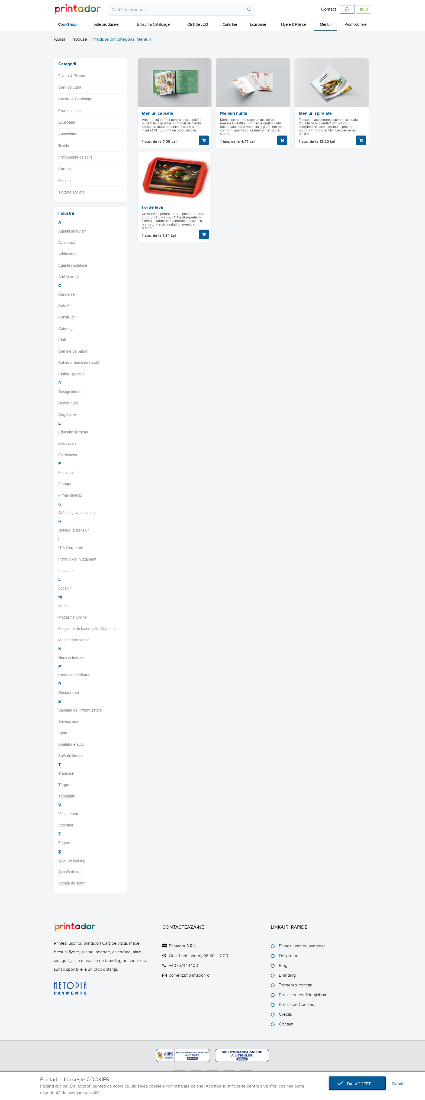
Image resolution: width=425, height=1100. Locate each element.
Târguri (64, 785)
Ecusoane (258, 24)
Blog (283, 965)
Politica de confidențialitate (303, 995)
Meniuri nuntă (233, 113)
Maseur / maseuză (73, 640)
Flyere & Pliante (293, 24)
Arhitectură (67, 254)
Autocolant (67, 134)
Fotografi (65, 484)
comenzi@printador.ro (189, 975)
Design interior (70, 392)
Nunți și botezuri (71, 657)
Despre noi (289, 956)
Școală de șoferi (71, 883)
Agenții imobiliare (72, 265)
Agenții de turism (72, 231)
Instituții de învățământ (77, 559)
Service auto (68, 721)
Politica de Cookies (296, 1004)
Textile (63, 145)
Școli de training (71, 860)
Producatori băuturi (74, 675)
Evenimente (68, 455)
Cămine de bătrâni (73, 351)
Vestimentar (68, 814)
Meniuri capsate (157, 113)
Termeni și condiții (295, 985)
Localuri (65, 588)
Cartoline (230, 24)
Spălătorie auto (71, 744)
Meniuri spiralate (315, 113)
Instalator (66, 570)
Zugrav (64, 843)
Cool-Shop (67, 24)
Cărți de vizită (197, 24)
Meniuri (325, 24)
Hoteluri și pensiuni (74, 530)
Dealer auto (68, 403)
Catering (65, 328)
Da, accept (357, 1084)
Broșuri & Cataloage (153, 24)
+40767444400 (183, 965)
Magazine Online (72, 617)
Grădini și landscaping (77, 512)
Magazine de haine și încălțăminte (87, 628)
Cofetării (65, 306)
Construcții (67, 317)
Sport (62, 733)
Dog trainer (67, 414)
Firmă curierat (70, 495)
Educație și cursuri (73, 432)
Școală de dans (71, 872)
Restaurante (68, 692)
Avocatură (66, 242)
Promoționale (355, 24)
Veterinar (65, 825)
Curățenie (66, 294)
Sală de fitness (70, 756)
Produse (79, 39)
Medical (64, 606)
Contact (328, 9)
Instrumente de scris (75, 157)
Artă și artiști (68, 277)
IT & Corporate (70, 548)
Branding (287, 975)
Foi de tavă (152, 207)
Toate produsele (105, 24)
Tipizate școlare (71, 192)
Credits (285, 1014)
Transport (66, 773)
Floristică (65, 472)
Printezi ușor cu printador (302, 946)
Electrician (67, 443)
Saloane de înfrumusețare (80, 710)
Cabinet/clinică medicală (78, 363)
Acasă (59, 39)
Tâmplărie (66, 796)
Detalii (398, 1084)
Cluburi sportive (71, 374)
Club (62, 340)
